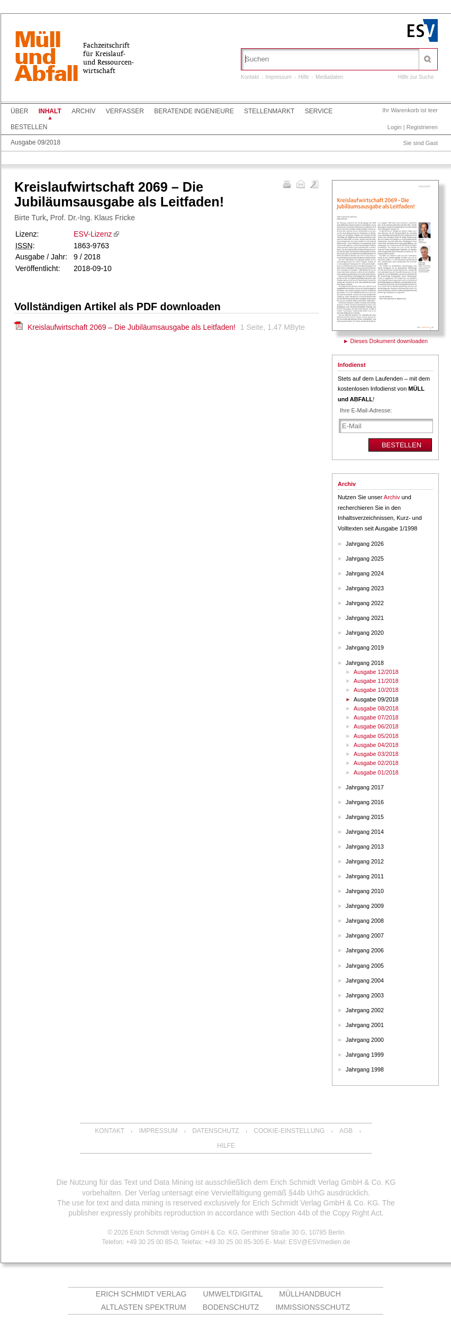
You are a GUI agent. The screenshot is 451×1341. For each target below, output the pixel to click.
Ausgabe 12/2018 (376, 672)
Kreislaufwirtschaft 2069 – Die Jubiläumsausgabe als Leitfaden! (133, 327)
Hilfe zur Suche (416, 77)
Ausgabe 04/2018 (376, 745)
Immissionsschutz (312, 1307)
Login (394, 127)
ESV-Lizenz (93, 234)
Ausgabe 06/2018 (376, 726)
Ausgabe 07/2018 (376, 717)
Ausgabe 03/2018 (376, 754)
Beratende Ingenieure (193, 111)
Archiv (83, 111)
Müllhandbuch (310, 1294)
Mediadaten (329, 77)
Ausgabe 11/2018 (376, 681)
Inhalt (50, 111)
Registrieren (422, 127)
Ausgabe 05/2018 (376, 736)
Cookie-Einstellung (289, 1131)
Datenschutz (215, 1131)
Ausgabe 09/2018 (35, 142)
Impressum (278, 77)
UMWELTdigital (233, 1294)
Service (318, 111)
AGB (346, 1131)
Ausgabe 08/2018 (376, 708)
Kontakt (250, 77)
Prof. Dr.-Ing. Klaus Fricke (92, 217)
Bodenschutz (231, 1307)
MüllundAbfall (46, 58)
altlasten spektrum (143, 1307)
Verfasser (125, 111)
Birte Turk (30, 217)
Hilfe (304, 77)
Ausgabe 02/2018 (376, 763)
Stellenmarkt (269, 111)
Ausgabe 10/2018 (376, 690)
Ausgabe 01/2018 (376, 772)
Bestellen (29, 127)
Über (19, 111)
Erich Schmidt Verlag (141, 1294)
